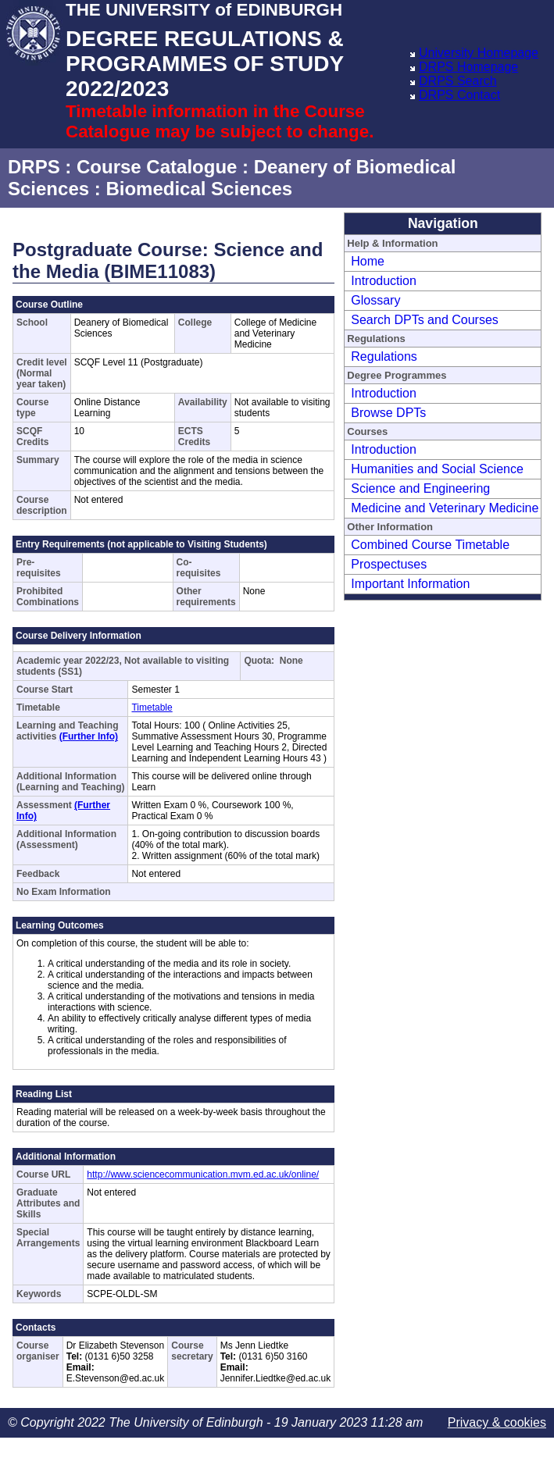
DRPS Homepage (468, 66)
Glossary (375, 300)
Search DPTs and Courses (425, 319)
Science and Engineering (420, 488)
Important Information (410, 583)
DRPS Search (458, 80)
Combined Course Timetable (430, 544)
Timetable (151, 707)
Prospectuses (389, 564)
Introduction (383, 280)
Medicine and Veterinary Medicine (444, 508)
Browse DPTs (388, 412)
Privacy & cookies (497, 1422)
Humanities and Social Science (437, 469)
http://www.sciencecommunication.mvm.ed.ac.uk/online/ (203, 1174)
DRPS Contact (459, 95)
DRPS (34, 166)
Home (367, 261)
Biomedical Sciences (198, 188)
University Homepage (478, 52)
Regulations (384, 356)
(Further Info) (88, 736)
